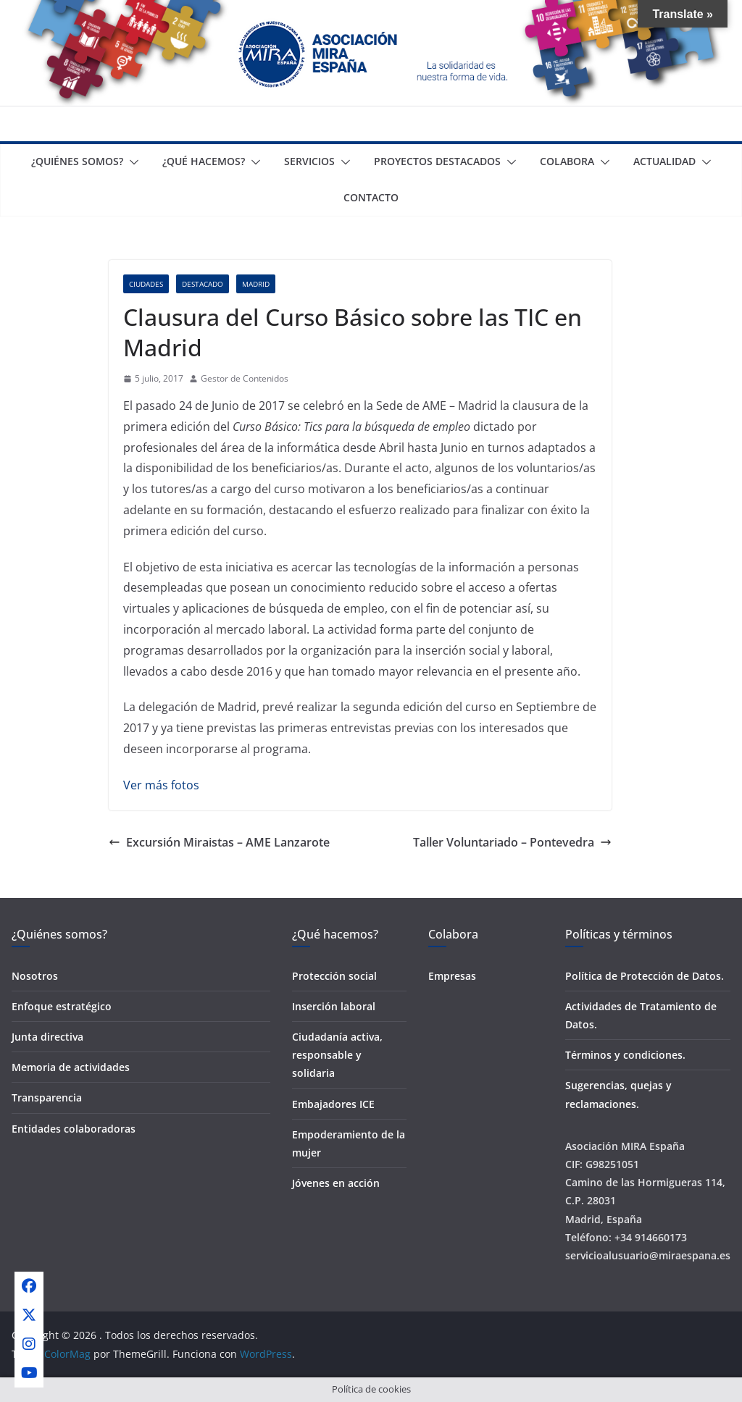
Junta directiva (47, 1037)
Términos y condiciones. (625, 1055)
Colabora (567, 161)
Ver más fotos (161, 785)
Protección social (334, 976)
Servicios (309, 161)
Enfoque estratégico (62, 1006)
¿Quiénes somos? (77, 161)
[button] (131, 162)
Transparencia (47, 1097)
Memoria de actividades (71, 1067)
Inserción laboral (333, 1006)
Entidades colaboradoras (74, 1129)
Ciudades (146, 284)
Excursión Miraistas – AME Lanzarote (219, 842)
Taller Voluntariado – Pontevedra (512, 842)
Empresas (452, 976)
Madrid (256, 284)
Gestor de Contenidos (244, 378)
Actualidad (664, 161)
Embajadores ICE (333, 1104)
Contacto (371, 197)
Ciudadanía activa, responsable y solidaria (337, 1055)
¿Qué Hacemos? (203, 161)
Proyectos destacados (437, 161)
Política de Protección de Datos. (644, 976)
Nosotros (35, 976)
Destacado (202, 284)
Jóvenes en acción (336, 1183)
